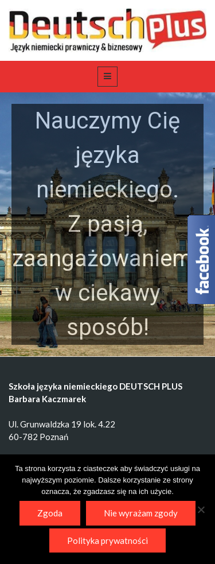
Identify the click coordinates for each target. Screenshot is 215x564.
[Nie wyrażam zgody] (200, 509)
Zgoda (49, 513)
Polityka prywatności (107, 540)
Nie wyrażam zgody (141, 513)
